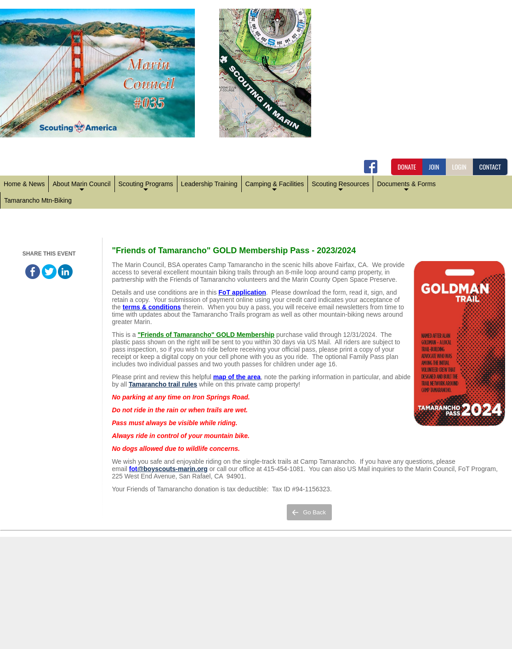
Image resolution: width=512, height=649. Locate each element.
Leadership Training (209, 184)
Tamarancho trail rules (163, 384)
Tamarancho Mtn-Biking (38, 200)
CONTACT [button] (490, 166)
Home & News (24, 184)
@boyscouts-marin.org (172, 469)
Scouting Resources (340, 186)
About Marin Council (81, 186)
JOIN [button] (434, 166)
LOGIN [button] (459, 166)
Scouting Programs (146, 186)
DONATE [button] (407, 166)
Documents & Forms (406, 186)
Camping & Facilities (274, 186)
